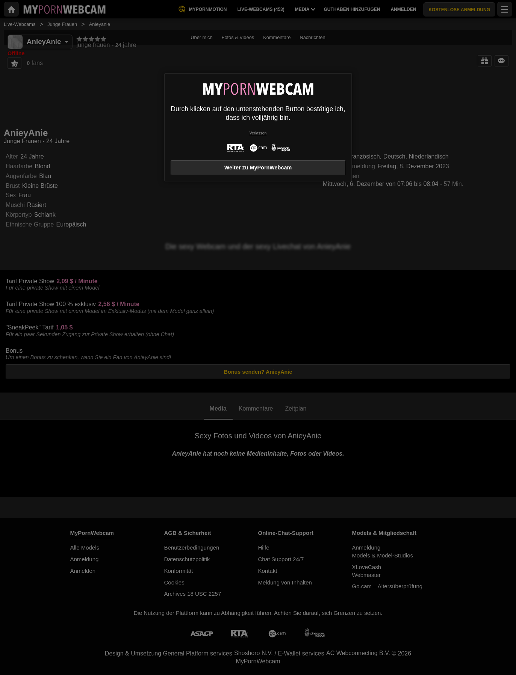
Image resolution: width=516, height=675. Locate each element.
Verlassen (258, 133)
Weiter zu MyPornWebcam (258, 168)
